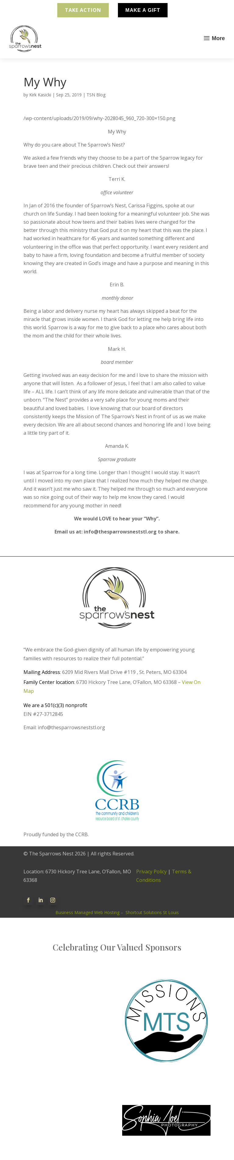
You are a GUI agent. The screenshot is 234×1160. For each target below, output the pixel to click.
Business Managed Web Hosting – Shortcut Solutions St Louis (117, 912)
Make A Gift (143, 10)
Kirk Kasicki (40, 95)
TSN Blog (96, 95)
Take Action (83, 10)
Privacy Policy (151, 871)
